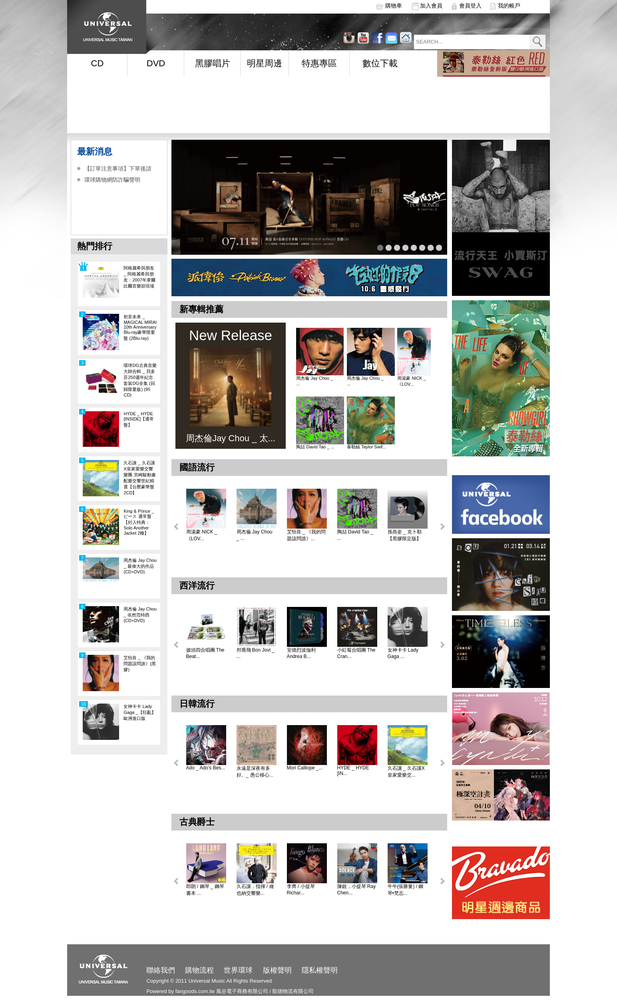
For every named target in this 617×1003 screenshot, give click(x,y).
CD (97, 63)
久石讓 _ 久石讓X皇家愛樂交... (406, 771)
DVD (156, 63)
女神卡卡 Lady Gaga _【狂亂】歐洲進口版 (139, 712)
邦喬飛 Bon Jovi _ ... (256, 653)
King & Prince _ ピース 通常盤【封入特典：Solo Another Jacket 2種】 (138, 522)
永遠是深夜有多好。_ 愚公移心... (255, 771)
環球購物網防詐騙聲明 (112, 179)
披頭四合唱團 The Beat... (205, 653)
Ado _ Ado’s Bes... (205, 768)
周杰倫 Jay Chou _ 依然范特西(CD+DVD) (140, 615)
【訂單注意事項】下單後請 (117, 168)
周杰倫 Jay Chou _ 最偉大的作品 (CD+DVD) (140, 566)
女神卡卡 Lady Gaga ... (403, 653)
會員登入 (470, 5)
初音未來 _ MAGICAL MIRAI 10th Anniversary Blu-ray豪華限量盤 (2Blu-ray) (140, 327)
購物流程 (199, 970)
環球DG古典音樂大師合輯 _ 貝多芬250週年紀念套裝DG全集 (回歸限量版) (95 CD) (140, 380)
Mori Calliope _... (305, 768)
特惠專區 (319, 63)
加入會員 (431, 5)
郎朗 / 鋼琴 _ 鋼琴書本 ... (205, 890)
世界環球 (238, 970)
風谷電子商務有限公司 (242, 991)
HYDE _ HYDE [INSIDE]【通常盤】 (138, 419)
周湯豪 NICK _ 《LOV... (411, 381)
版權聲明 (277, 970)
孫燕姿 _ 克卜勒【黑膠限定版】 (405, 535)
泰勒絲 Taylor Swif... (366, 446)
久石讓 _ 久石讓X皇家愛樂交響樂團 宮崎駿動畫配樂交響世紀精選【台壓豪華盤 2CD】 (139, 477)
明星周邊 (264, 63)
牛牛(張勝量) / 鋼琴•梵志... (406, 890)
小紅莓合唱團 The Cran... (356, 653)
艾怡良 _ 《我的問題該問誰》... (306, 535)
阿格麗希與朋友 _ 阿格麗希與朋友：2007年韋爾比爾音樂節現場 (139, 277)
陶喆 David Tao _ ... (315, 446)
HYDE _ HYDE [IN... (353, 770)
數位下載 (380, 63)
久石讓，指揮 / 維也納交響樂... (255, 890)
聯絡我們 (160, 970)
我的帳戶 (509, 5)
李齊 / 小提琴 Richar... (301, 890)
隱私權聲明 (320, 970)
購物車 (393, 5)
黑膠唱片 (212, 63)
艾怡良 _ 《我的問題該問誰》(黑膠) (139, 663)
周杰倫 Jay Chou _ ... (314, 381)
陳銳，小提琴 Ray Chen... (356, 890)
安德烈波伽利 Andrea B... (301, 653)
